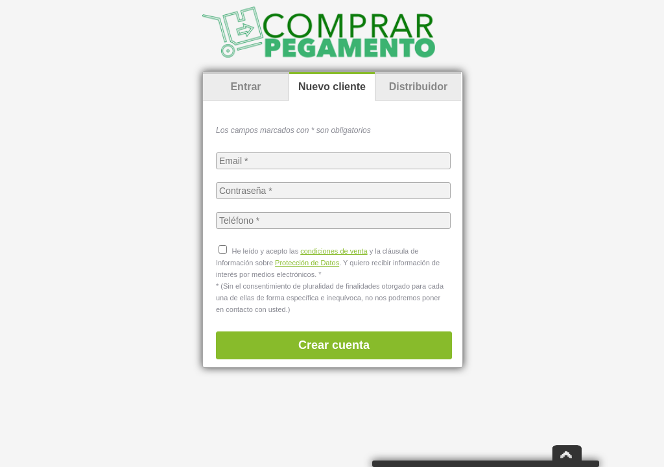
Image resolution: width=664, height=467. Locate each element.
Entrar (245, 86)
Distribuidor (418, 86)
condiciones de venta (333, 251)
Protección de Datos (307, 263)
